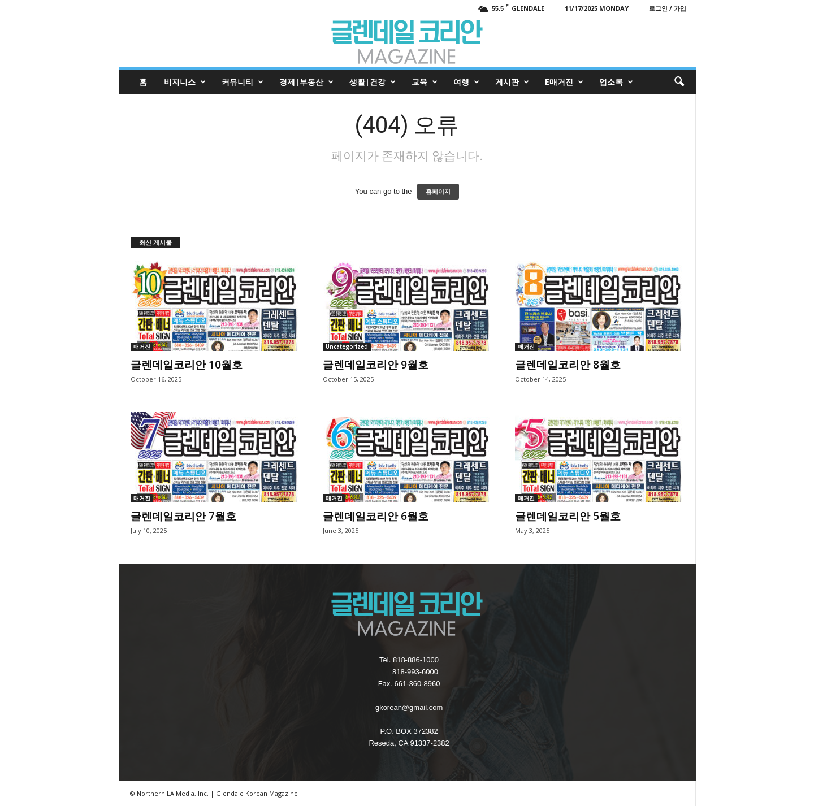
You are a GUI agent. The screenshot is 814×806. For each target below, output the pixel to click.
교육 (425, 82)
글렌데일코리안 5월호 (568, 516)
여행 (466, 82)
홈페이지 (438, 191)
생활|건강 (372, 82)
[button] (678, 82)
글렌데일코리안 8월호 (568, 364)
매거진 (141, 346)
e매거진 (564, 82)
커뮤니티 (242, 82)
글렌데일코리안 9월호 (375, 364)
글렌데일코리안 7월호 (183, 516)
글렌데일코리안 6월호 (375, 516)
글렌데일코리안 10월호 (187, 364)
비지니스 (185, 82)
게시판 (512, 82)
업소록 (616, 82)
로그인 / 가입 (667, 8)
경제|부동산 (306, 82)
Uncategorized (347, 346)
